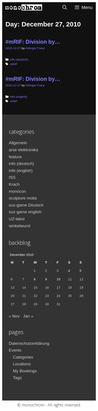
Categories (23, 357)
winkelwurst (19, 226)
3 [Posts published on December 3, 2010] (57, 270)
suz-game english (25, 212)
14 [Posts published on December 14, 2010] (24, 287)
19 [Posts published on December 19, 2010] (81, 287)
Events (15, 350)
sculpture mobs (23, 198)
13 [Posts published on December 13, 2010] (12, 287)
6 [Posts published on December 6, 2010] (11, 279)
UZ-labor (17, 219)
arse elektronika (23, 149)
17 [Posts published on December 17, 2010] (58, 287)
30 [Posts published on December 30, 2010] (47, 304)
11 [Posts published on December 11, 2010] (70, 279)
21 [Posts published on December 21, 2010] (24, 296)
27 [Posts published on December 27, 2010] (12, 304)
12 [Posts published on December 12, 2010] (81, 279)
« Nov (14, 316)
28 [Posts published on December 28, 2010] (24, 304)
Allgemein (18, 142)
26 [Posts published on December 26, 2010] (81, 296)
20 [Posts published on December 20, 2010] (12, 296)
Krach (14, 184)
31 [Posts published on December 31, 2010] (58, 304)
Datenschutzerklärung (29, 343)
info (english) (18, 96)
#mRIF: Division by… (32, 42)
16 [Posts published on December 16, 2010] (47, 287)
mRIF (13, 64)
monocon (17, 191)
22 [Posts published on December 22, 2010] (35, 296)
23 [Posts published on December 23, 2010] (47, 296)
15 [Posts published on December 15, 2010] (35, 287)
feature (15, 156)
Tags (17, 377)
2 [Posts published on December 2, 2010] (46, 270)
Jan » (28, 316)
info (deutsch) (19, 59)
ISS (12, 177)
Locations (22, 364)
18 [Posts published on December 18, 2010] (70, 287)
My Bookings (25, 371)
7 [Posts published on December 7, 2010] (23, 279)
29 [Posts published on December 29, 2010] (35, 304)
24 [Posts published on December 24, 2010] (58, 296)
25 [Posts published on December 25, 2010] (70, 296)
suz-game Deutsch (26, 205)
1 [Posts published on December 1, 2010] (35, 270)
